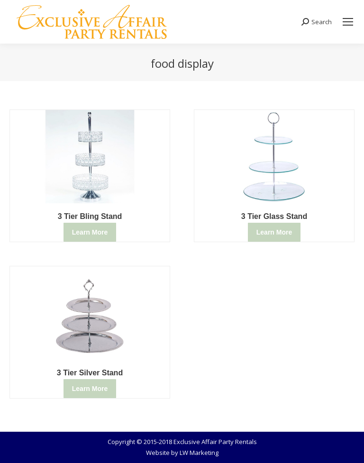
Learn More (90, 232)
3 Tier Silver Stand (90, 373)
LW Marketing (199, 452)
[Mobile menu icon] (348, 21)
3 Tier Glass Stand (274, 216)
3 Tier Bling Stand (90, 216)
